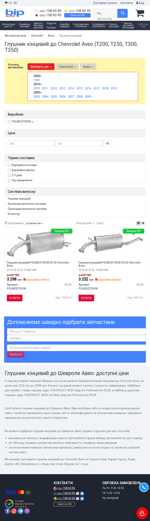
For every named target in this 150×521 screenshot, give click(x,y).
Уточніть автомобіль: (16, 66)
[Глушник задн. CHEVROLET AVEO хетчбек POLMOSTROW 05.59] (39, 243)
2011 (45, 88)
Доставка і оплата (105, 3)
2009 (88, 96)
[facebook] (8, 511)
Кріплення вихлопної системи (27, 203)
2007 (71, 96)
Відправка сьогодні (22, 165)
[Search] (122, 13)
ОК (107, 143)
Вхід (140, 3)
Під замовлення (20, 180)
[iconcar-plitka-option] (138, 223)
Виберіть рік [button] (41, 67)
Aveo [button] (88, 67)
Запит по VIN (77, 15)
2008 (80, 96)
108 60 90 (48, 11)
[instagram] (14, 511)
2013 (62, 88)
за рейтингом (34, 223)
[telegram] (20, 511)
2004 (45, 96)
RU (15, 3)
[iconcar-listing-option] (143, 223)
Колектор (14, 214)
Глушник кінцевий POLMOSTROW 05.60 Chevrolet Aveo (110, 264)
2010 (37, 88)
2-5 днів (15, 175)
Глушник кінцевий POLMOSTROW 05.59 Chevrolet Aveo (38, 264)
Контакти (127, 3)
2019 (114, 88)
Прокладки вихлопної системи (27, 208)
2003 (37, 96)
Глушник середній (19, 198)
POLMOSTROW (21, 121)
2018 (105, 88)
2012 (54, 88)
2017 (97, 88)
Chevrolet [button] (67, 67)
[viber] (27, 511)
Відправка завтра (21, 170)
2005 (54, 96)
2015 (80, 88)
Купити (14, 298)
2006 (62, 96)
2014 (71, 88)
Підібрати (16, 354)
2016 (88, 88)
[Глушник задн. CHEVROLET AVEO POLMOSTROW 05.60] (111, 242)
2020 (37, 80)
